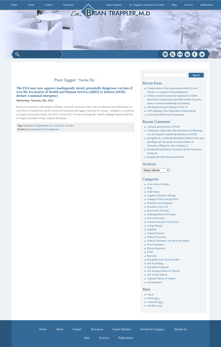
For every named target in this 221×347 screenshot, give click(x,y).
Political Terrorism (156, 237)
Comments (155, 301)
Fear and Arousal (155, 218)
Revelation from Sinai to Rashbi (163, 259)
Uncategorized (34, 129)
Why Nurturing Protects (172, 156)
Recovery (152, 255)
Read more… (62, 118)
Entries (153, 298)
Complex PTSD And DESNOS (162, 199)
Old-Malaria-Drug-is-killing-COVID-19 (167, 107)
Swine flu (59, 125)
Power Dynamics (155, 244)
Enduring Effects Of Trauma (161, 214)
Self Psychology (155, 263)
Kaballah (151, 229)
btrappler (151, 156)
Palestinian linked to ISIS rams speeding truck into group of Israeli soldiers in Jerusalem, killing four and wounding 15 (175, 142)
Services (188, 4)
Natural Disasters (155, 233)
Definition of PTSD (170, 126)
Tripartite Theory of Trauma (161, 278)
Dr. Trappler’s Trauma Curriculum (147, 4)
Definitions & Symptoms (159, 203)
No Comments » (52, 129)
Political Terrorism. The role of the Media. (168, 240)
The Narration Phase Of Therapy (163, 270)
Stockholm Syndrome (158, 267)
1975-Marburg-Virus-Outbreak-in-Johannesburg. (171, 110)
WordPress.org (154, 305)
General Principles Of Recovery (163, 221)
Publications (207, 4)
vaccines (69, 125)
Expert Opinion (114, 4)
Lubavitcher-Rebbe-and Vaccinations (165, 114)
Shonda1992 (153, 149)
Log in (150, 294)
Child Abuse (153, 191)
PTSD (150, 252)
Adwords (151, 126)
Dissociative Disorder (158, 210)
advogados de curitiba (158, 138)
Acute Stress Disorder (158, 184)
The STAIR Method (157, 274)
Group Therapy (154, 225)
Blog (174, 4)
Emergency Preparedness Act (38, 125)
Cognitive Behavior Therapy (161, 195)
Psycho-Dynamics (156, 248)
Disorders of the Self (157, 206)
